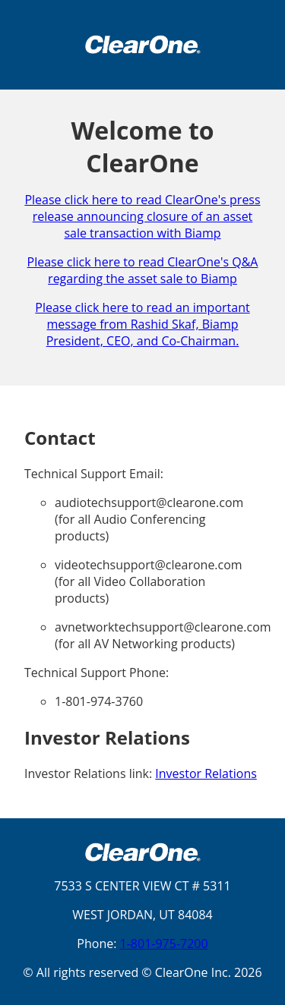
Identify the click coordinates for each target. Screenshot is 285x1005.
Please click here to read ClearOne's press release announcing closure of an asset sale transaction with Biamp (142, 216)
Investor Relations (206, 773)
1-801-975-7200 (164, 943)
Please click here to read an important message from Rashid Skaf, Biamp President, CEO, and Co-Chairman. (142, 324)
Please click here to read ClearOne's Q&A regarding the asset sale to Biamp (142, 270)
